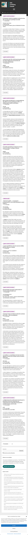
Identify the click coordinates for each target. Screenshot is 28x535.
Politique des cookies (10, 533)
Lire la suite (5, 51)
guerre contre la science (8, 16)
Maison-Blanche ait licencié (14, 115)
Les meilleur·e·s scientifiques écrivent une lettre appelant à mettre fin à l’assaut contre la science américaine (13, 356)
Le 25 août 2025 (7, 149)
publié (8, 231)
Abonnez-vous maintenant (9, 466)
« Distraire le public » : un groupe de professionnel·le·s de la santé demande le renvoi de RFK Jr (13, 202)
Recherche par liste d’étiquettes (9, 452)
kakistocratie (6, 198)
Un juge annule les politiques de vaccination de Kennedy (13, 497)
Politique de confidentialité (17, 533)
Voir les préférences (14, 531)
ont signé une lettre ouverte (8, 367)
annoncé (18, 169)
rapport (5, 219)
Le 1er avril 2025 (7, 358)
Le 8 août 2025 (7, 248)
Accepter (14, 525)
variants (4, 278)
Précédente (5, 443)
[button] (26, 516)
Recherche (4, 449)
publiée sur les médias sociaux (13, 135)
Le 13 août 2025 (7, 204)
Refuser (14, 528)
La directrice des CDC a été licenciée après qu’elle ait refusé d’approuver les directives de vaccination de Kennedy (14, 61)
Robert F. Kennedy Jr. (21, 123)
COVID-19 (17, 278)
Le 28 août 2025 (7, 20)
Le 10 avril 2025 (7, 316)
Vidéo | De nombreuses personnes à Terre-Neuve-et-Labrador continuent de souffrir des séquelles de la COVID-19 (13, 494)
